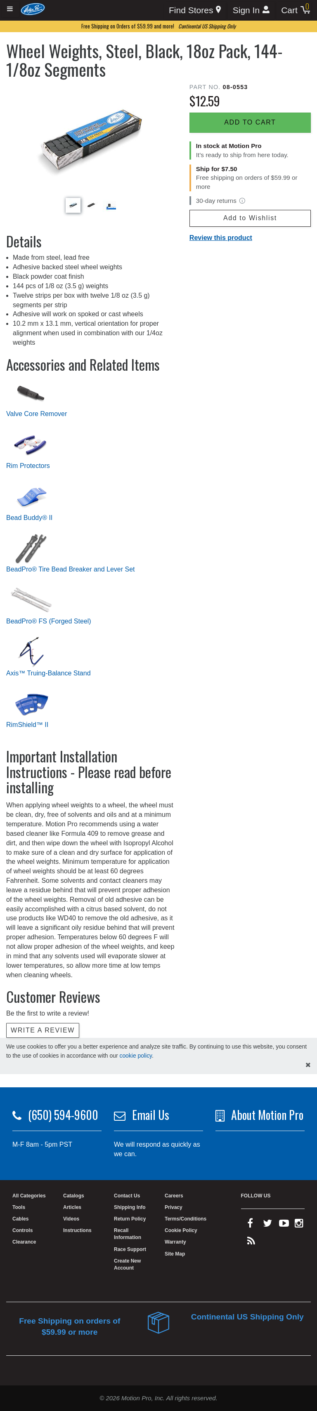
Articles (72, 1207)
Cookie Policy (181, 1230)
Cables (20, 1219)
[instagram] (299, 1225)
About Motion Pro (267, 1114)
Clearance (24, 1242)
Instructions (77, 1230)
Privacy (173, 1207)
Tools (18, 1207)
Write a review (43, 1030)
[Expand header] (10, 9)
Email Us (150, 1114)
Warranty (175, 1242)
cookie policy (135, 1055)
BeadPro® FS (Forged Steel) (48, 621)
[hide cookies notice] (308, 1065)
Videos (71, 1219)
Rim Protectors (28, 465)
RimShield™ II (27, 724)
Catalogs (73, 1196)
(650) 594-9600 (63, 1114)
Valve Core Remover (36, 413)
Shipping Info (130, 1207)
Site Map (175, 1254)
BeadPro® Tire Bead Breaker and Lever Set (70, 569)
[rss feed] (251, 1243)
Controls (22, 1230)
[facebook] (250, 1225)
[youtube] (284, 1225)
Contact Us (127, 1196)
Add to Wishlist (250, 217)
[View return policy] (242, 201)
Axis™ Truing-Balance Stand (48, 673)
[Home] (33, 8)
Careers (174, 1196)
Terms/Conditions (185, 1219)
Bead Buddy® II (29, 517)
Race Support (130, 1249)
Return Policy (130, 1219)
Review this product (220, 237)
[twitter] (267, 1225)
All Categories (29, 1196)
